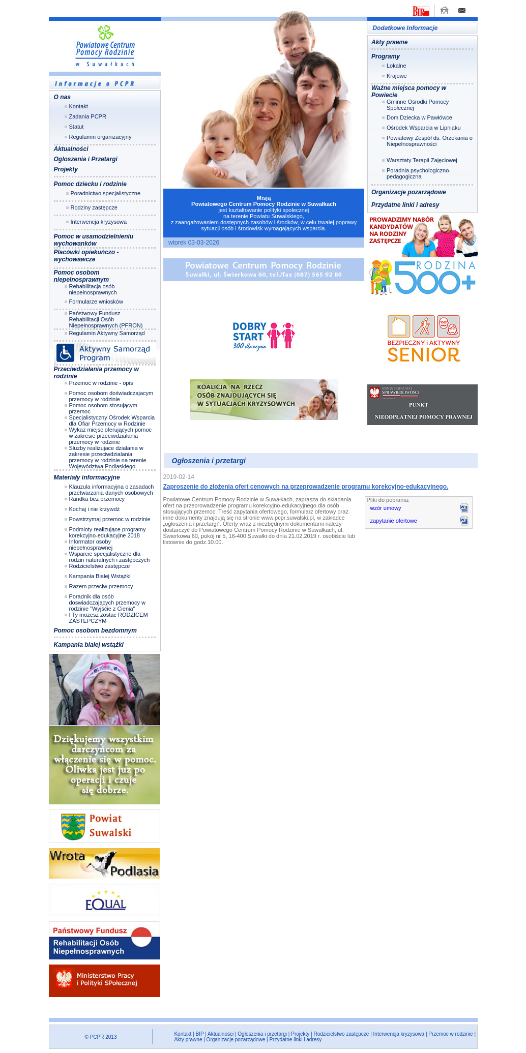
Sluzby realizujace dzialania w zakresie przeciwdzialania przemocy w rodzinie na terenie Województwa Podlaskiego (108, 457)
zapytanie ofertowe (393, 521)
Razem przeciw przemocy (101, 586)
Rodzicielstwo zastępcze (99, 566)
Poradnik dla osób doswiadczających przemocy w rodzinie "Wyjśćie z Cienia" (107, 602)
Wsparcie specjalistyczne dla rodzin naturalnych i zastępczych (109, 557)
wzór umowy (385, 508)
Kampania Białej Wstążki (100, 576)
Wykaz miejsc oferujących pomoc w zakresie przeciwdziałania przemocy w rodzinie (110, 436)
